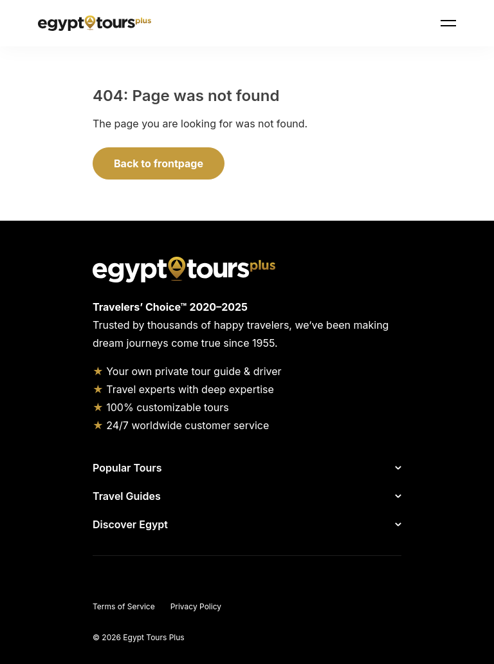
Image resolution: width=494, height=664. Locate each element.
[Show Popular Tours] (284, 467)
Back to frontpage (158, 163)
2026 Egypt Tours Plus (143, 637)
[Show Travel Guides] (283, 496)
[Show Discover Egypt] (287, 524)
